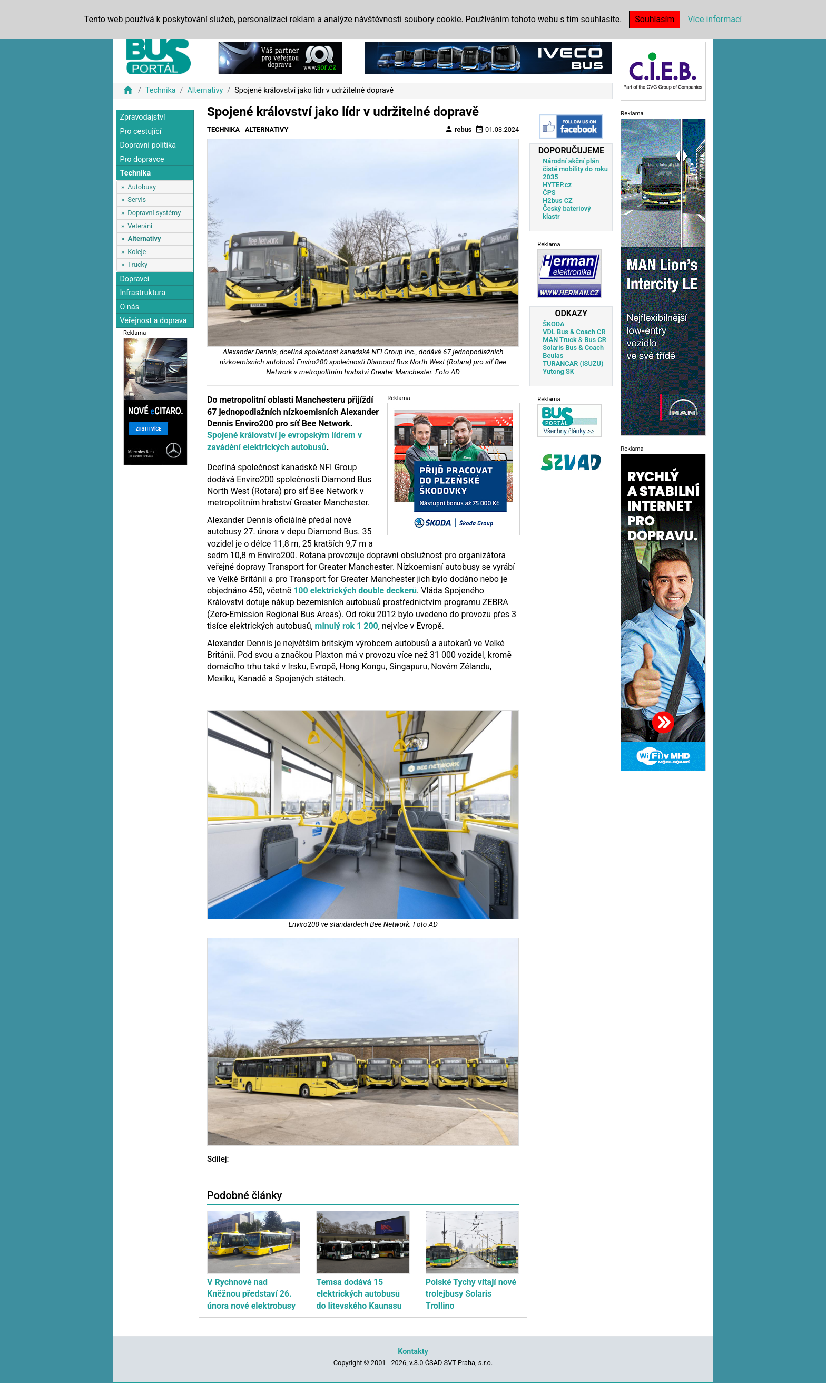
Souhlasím (654, 19)
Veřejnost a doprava (153, 320)
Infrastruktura (142, 292)
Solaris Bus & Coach (573, 348)
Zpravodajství (142, 117)
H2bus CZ (558, 200)
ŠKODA (553, 324)
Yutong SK (558, 371)
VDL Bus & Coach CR (574, 332)
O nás (129, 307)
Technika (160, 90)
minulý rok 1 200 (346, 626)
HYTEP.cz (557, 185)
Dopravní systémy (154, 213)
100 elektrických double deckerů (355, 591)
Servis (136, 199)
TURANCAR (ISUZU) (573, 363)
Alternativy (205, 90)
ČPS (549, 193)
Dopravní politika (148, 145)
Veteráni (139, 226)
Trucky (137, 264)
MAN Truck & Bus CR (574, 340)
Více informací (714, 19)
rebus (458, 129)
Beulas (553, 355)
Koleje (136, 252)
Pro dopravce (142, 159)
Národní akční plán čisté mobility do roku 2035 (575, 169)
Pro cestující (140, 131)
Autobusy (141, 187)
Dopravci (134, 279)
